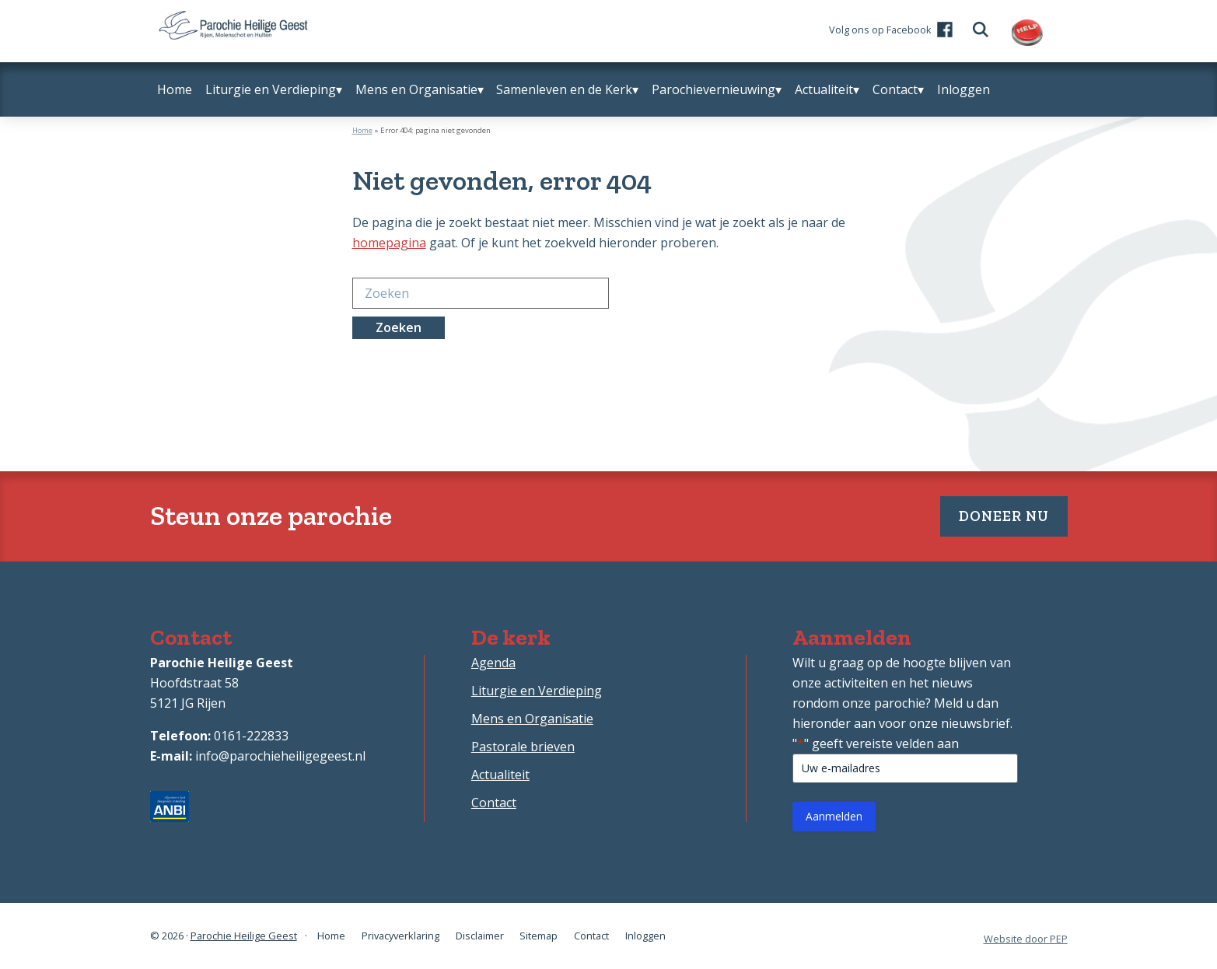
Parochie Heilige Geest (244, 938)
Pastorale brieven (523, 750)
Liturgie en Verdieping (536, 694)
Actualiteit (500, 778)
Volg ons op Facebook (889, 33)
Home (362, 130)
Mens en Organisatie (532, 722)
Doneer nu (994, 517)
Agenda (493, 666)
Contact (493, 806)
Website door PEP (1026, 938)
